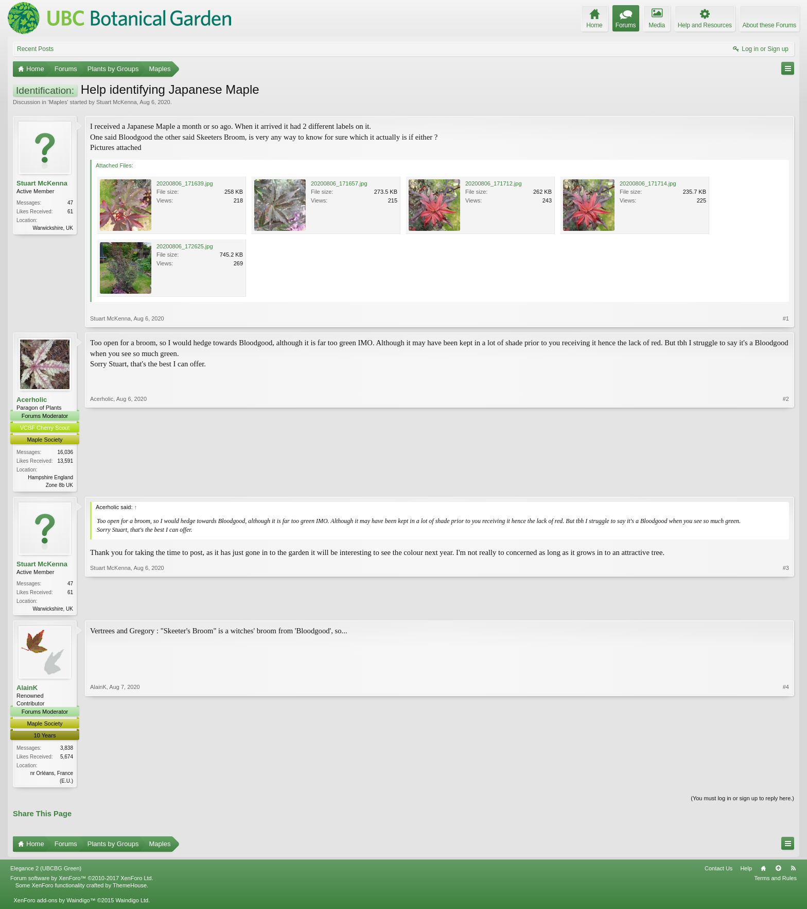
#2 (786, 484)
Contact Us (718, 871)
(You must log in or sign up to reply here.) (742, 801)
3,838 (66, 750)
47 (70, 203)
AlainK (27, 690)
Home (763, 871)
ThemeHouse (130, 888)
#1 (786, 318)
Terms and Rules (775, 881)
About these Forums (769, 25)
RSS (793, 871)
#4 (786, 781)
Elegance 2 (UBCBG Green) (45, 871)
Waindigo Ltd (131, 903)
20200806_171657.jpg (339, 183)
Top (778, 871)
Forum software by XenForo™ (81, 881)
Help (746, 871)
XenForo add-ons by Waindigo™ (54, 903)
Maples (58, 102)
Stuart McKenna (116, 102)
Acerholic (31, 399)
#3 (786, 608)
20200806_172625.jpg (184, 246)
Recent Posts (35, 49)
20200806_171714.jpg (648, 183)
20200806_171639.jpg (184, 183)
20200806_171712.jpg (493, 183)
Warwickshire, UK (52, 228)
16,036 (65, 452)
